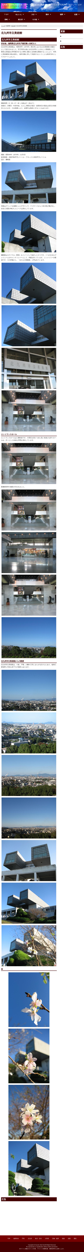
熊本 (47, 14)
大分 (32, 14)
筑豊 (69, 1238)
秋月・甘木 (38, 1238)
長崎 (6, 19)
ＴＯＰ (6, 14)
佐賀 (75, 14)
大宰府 (47, 1238)
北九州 (13, 26)
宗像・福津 (55, 1238)
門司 (23, 1238)
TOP (9, 1238)
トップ (3, 26)
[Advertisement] (19, 1217)
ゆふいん (19, 14)
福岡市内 (16, 1238)
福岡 (61, 14)
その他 (34, 19)
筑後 (63, 1238)
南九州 (20, 19)
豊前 (75, 1238)
